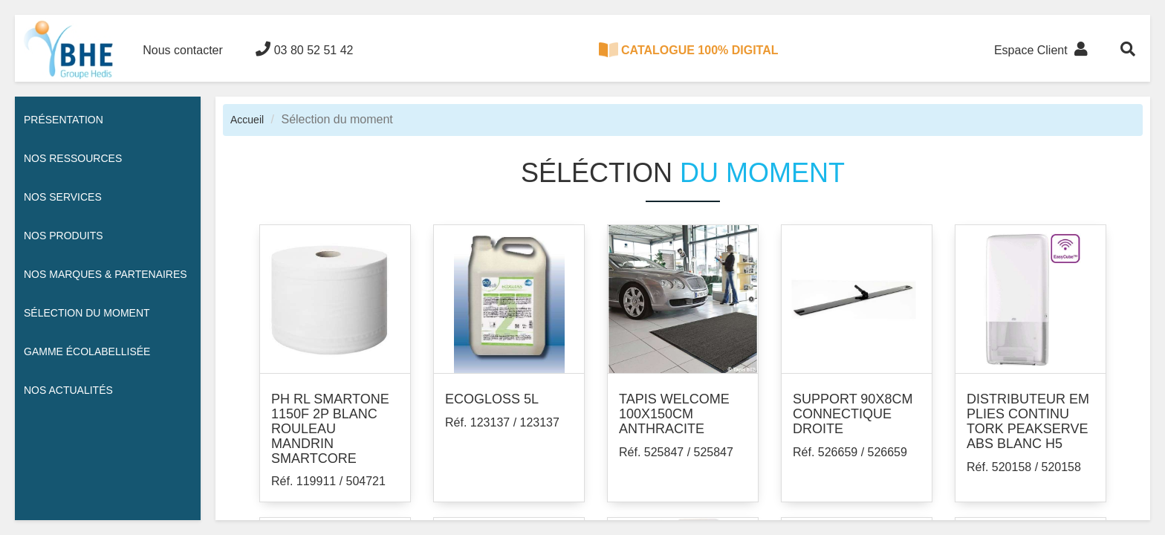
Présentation (63, 120)
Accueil (247, 120)
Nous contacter (183, 50)
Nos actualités (68, 390)
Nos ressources (73, 158)
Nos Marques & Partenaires (105, 274)
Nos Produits (63, 235)
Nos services (63, 197)
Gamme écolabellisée (87, 351)
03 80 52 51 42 (304, 49)
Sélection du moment (87, 313)
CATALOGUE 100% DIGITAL (689, 49)
